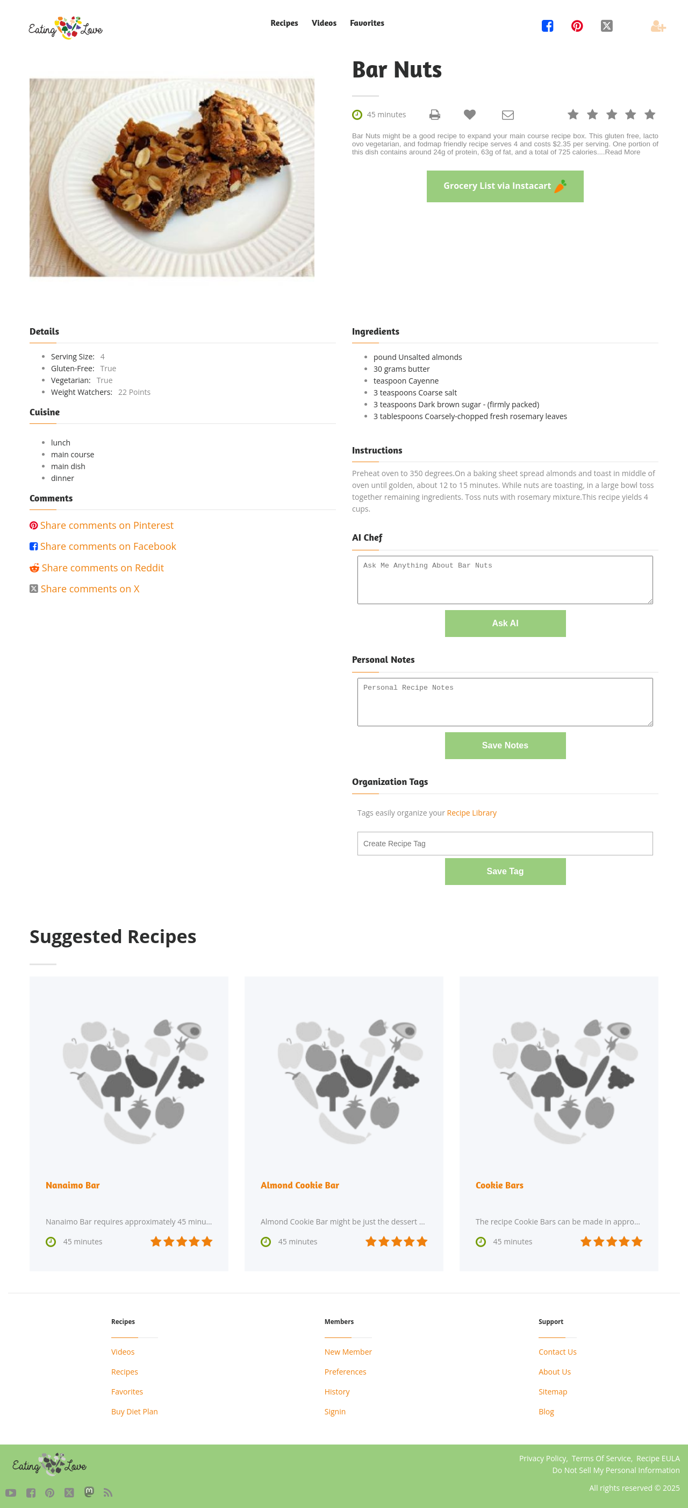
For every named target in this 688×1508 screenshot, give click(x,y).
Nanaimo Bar (73, 1181)
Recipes (284, 23)
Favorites (367, 23)
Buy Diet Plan (134, 1408)
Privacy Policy (542, 1454)
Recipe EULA (658, 1454)
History (337, 1388)
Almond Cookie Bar (300, 1181)
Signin (335, 1408)
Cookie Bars (500, 1181)
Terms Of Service (601, 1454)
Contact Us (558, 1348)
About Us (555, 1368)
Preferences (346, 1368)
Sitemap (553, 1388)
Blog (546, 1408)
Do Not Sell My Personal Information (616, 1466)
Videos (324, 23)
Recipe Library (472, 810)
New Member (348, 1348)
